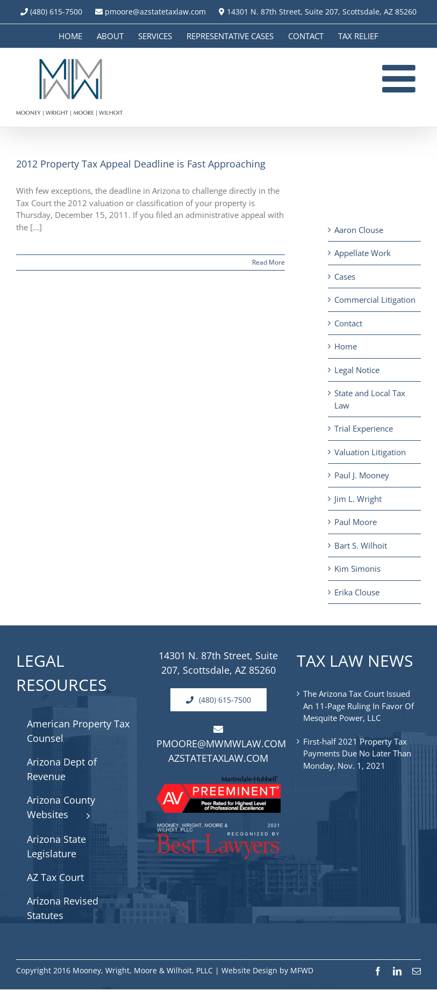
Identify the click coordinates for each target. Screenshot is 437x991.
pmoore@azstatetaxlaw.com (150, 11)
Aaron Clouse (358, 229)
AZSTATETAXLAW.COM (218, 758)
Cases (344, 276)
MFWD (301, 970)
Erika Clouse (356, 592)
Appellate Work (362, 252)
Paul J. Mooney (361, 475)
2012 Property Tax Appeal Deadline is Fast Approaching (141, 163)
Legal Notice (356, 370)
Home (345, 346)
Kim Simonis (357, 568)
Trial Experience (363, 428)
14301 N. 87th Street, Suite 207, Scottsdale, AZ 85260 (318, 11)
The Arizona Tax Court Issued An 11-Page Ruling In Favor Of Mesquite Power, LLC (358, 705)
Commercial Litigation (374, 299)
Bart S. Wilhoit (360, 545)
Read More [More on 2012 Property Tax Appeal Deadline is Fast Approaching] (268, 262)
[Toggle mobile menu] (401, 78)
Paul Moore (355, 521)
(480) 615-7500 (56, 11)
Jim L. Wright (358, 498)
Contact (348, 323)
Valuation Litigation (370, 452)
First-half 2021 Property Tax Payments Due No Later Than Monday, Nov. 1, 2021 (357, 753)
